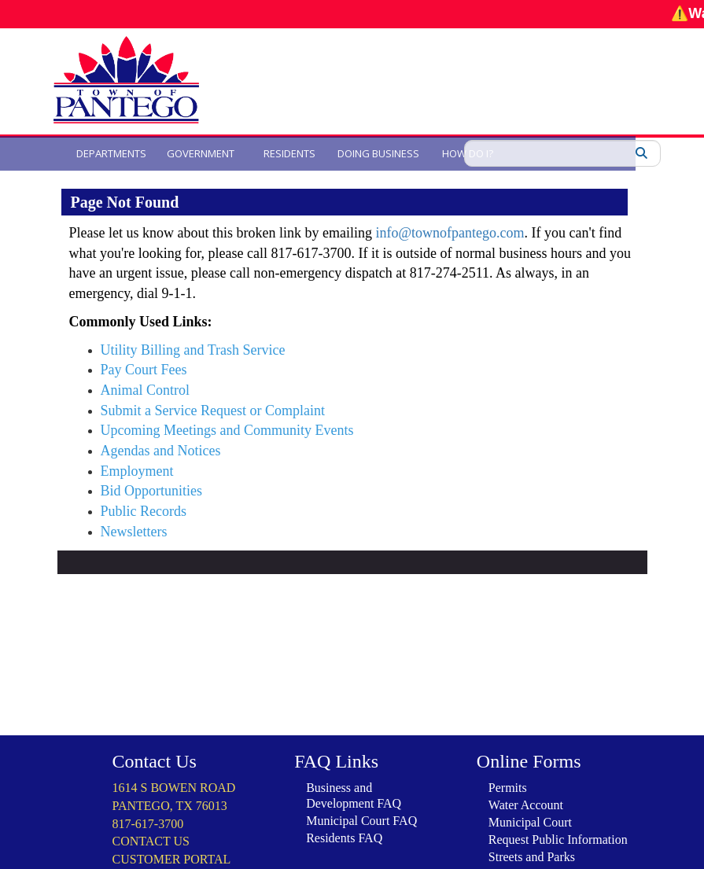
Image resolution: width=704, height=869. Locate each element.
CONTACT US (151, 817)
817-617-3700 (148, 800)
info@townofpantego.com (449, 233)
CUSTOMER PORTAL (171, 835)
